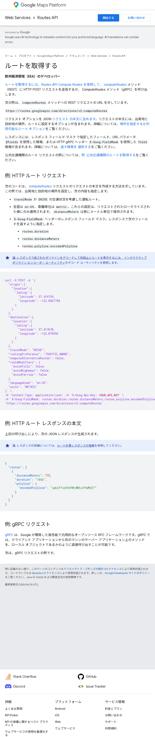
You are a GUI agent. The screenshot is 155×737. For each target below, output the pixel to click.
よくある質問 (13, 708)
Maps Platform (43, 5)
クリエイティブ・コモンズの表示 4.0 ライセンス (93, 568)
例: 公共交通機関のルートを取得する (109, 155)
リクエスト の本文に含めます (73, 119)
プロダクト (25, 55)
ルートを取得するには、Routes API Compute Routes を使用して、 (54, 85)
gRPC (9, 535)
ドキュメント (77, 55)
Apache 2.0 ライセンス (45, 573)
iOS (57, 715)
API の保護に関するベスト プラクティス (26, 723)
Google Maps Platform (50, 55)
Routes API (47, 17)
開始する (108, 18)
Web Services (18, 17)
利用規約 (111, 728)
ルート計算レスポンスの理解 (75, 445)
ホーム (9, 55)
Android (60, 708)
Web (58, 721)
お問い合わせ (136, 18)
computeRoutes (115, 85)
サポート (111, 721)
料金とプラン (113, 708)
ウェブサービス (65, 728)
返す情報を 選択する (76, 147)
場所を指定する (131, 124)
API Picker (11, 715)
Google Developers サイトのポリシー (127, 573)
